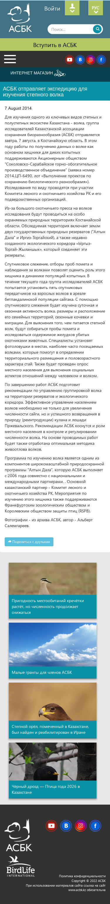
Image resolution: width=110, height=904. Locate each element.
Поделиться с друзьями (29, 541)
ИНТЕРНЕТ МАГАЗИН (38, 73)
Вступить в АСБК (55, 44)
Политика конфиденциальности (82, 876)
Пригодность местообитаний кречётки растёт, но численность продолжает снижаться (48, 606)
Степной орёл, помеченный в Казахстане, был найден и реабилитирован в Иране (50, 729)
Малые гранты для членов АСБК (42, 672)
